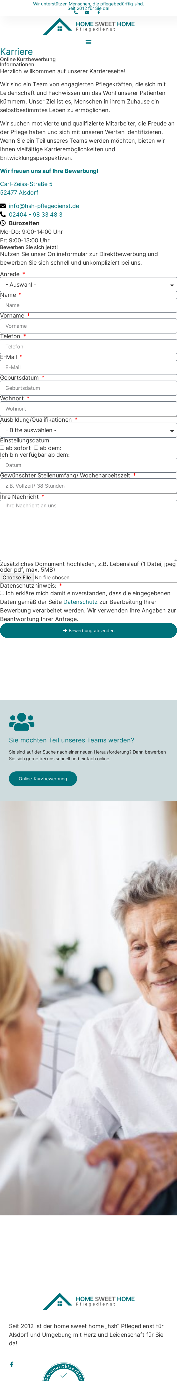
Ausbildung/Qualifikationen (37, 420)
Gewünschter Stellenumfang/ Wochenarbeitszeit (66, 475)
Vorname (13, 315)
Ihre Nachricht (20, 497)
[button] (88, 42)
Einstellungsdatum (24, 440)
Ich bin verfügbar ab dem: (35, 455)
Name (9, 295)
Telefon (11, 336)
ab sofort (18, 448)
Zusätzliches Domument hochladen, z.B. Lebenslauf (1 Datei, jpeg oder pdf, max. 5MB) (88, 567)
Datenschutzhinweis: (29, 586)
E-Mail (9, 357)
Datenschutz (80, 601)
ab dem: (50, 448)
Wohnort (12, 398)
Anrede (10, 274)
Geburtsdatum (20, 378)
